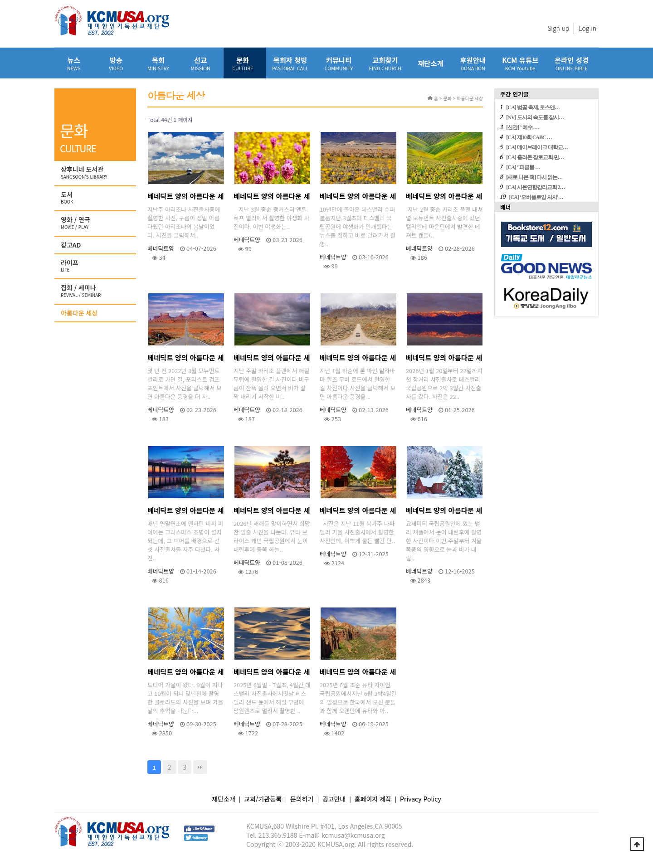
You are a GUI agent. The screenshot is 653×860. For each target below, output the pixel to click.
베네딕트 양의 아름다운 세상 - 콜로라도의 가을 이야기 (185, 673)
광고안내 (334, 798)
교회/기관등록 (263, 798)
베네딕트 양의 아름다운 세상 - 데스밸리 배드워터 (444, 359)
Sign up (558, 28)
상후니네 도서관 (96, 173)
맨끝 (200, 767)
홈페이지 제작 (373, 798)
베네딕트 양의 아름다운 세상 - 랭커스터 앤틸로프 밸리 (272, 198)
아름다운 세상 (79, 312)
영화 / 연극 (96, 223)
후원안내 (473, 63)
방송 (116, 63)
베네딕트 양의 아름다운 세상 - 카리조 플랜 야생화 (444, 198)
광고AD (71, 244)
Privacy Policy (420, 798)
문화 (243, 63)
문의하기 (302, 798)
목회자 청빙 (290, 63)
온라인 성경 (572, 63)
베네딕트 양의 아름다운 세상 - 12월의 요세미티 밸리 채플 (444, 512)
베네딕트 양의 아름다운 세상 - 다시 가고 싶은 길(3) (185, 359)
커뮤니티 (339, 63)
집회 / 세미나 (96, 291)
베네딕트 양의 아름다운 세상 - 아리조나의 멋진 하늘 (185, 198)
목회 (158, 63)
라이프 (96, 266)
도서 (96, 198)
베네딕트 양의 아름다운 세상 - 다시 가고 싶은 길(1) (358, 359)
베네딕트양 (160, 248)
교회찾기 (385, 63)
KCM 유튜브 (520, 63)
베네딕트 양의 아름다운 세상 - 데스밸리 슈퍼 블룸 (358, 198)
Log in (587, 28)
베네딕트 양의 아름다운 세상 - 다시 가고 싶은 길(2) (272, 359)
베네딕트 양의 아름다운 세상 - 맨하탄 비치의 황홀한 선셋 (185, 512)
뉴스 (74, 63)
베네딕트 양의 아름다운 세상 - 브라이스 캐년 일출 (272, 512)
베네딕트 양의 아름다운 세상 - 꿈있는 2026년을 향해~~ (358, 512)
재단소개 (430, 63)
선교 (200, 63)
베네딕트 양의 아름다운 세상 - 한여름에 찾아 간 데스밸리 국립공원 (272, 673)
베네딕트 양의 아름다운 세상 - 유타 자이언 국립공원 (358, 673)
